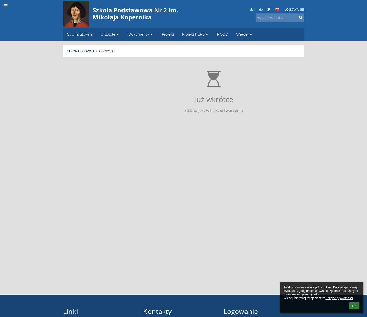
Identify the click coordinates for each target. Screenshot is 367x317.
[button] (277, 9)
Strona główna (80, 51)
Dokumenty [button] (141, 34)
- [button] (261, 9)
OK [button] (354, 306)
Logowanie (294, 9)
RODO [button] (222, 34)
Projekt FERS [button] (195, 34)
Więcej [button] (244, 34)
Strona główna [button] (79, 34)
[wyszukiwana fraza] (280, 17)
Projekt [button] (168, 34)
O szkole (106, 51)
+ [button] (252, 9)
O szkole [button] (110, 34)
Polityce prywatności (339, 298)
